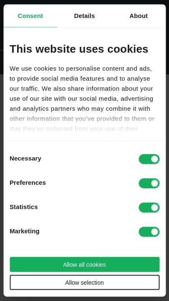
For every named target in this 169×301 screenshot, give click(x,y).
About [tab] (138, 15)
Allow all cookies (84, 264)
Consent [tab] (30, 15)
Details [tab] (84, 15)
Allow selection (84, 282)
